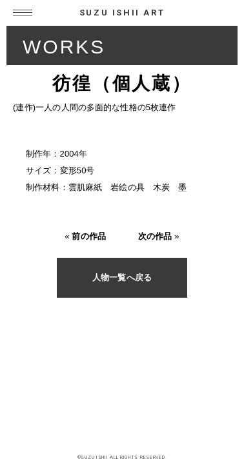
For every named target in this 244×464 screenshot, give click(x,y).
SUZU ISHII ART (122, 12)
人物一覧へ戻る (122, 277)
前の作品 (89, 236)
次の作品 (155, 236)
